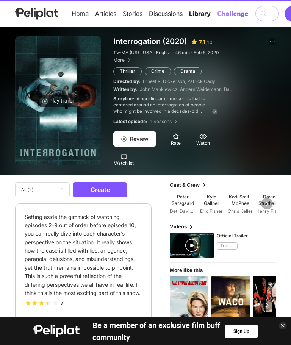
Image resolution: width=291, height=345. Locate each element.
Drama (187, 71)
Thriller (127, 71)
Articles (105, 13)
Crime (157, 71)
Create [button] (100, 190)
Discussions (166, 13)
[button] (272, 41)
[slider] (42, 303)
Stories (132, 13)
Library (200, 13)
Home (80, 13)
